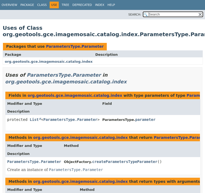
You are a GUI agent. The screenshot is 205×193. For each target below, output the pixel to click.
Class (42, 5)
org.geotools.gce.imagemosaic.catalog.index (49, 62)
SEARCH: (134, 14)
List (34, 119)
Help (111, 5)
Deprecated (82, 5)
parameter (145, 119)
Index (99, 5)
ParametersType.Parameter (75, 46)
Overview (9, 5)
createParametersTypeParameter (124, 161)
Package (27, 5)
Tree (65, 5)
